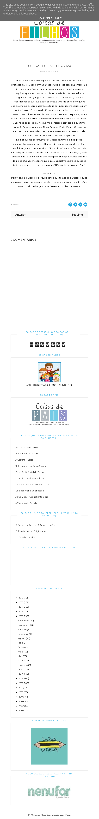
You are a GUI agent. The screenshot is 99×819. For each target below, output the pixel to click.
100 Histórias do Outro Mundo (31, 466)
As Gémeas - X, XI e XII (26, 453)
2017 (21, 606)
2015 (21, 616)
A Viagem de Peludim (26, 503)
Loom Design (65, 815)
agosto (21, 638)
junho (21, 647)
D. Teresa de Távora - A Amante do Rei (35, 525)
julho (20, 642)
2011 (21, 687)
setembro (23, 634)
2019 (21, 597)
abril (20, 656)
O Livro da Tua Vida (25, 537)
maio (20, 651)
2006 (21, 710)
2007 (21, 706)
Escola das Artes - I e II (26, 447)
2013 (21, 678)
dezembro (23, 620)
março (21, 660)
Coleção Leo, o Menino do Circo (32, 484)
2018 (21, 602)
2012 (21, 683)
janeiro (21, 669)
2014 (21, 673)
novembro (23, 625)
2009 (21, 696)
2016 (21, 611)
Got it (58, 18)
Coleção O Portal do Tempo (30, 472)
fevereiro (23, 665)
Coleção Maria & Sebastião (29, 490)
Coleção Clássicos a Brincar (29, 478)
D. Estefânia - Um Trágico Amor (31, 531)
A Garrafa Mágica (24, 459)
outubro (22, 629)
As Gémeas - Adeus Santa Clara (31, 497)
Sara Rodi (45, 71)
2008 (21, 701)
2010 (21, 692)
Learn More (45, 18)
